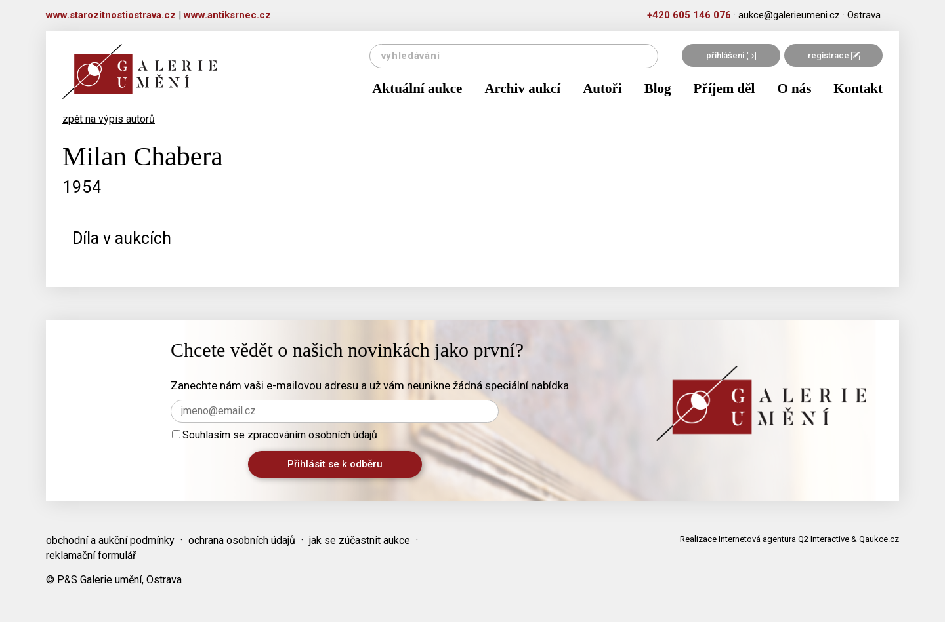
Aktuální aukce (417, 88)
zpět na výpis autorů (108, 119)
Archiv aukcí (522, 88)
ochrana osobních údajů (241, 540)
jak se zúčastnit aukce (359, 540)
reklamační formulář (91, 555)
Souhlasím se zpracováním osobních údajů (274, 435)
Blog (657, 88)
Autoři (602, 88)
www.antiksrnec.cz (227, 15)
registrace (834, 55)
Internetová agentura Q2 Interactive (784, 539)
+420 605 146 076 (689, 15)
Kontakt (858, 88)
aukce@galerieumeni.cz (789, 15)
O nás (794, 88)
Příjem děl (724, 88)
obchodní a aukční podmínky (110, 540)
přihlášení (731, 55)
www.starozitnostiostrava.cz (111, 15)
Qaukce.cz (879, 539)
